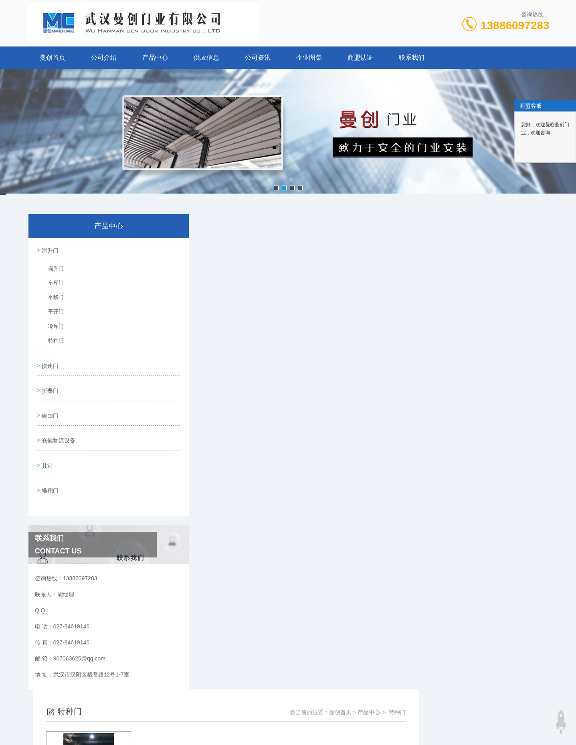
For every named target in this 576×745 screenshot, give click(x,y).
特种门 (52, 342)
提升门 (52, 270)
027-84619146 (246, 706)
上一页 (333, 354)
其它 (47, 454)
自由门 (49, 408)
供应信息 (206, 57)
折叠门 (49, 385)
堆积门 (49, 477)
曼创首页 (52, 57)
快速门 (49, 362)
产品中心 (155, 57)
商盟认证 (360, 57)
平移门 (52, 299)
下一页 (379, 354)
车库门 (52, 284)
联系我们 (411, 57)
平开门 (52, 313)
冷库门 (52, 328)
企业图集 (309, 57)
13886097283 (515, 25)
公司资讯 (258, 57)
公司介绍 (104, 57)
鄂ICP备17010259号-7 (339, 719)
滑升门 (49, 249)
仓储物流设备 (58, 431)
